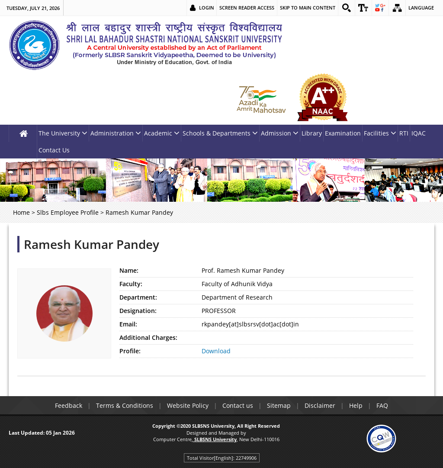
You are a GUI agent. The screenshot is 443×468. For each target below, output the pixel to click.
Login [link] (206, 7)
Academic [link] (162, 133)
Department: (138, 297)
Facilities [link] (380, 133)
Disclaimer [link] (320, 405)
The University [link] (63, 133)
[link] (346, 8)
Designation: (138, 311)
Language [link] (421, 7)
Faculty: (130, 284)
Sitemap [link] (279, 405)
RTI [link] (403, 133)
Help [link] (356, 405)
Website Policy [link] (188, 405)
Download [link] (216, 351)
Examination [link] (343, 133)
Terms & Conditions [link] (124, 405)
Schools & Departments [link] (220, 133)
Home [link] (21, 212)
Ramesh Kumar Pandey (91, 244)
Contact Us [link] (54, 150)
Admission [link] (280, 133)
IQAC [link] (418, 133)
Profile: (130, 351)
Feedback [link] (68, 405)
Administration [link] (115, 133)
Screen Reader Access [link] (246, 7)
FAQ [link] (382, 405)
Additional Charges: (148, 337)
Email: (128, 324)
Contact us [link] (237, 405)
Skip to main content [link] (307, 7)
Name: (128, 270)
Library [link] (312, 133)
